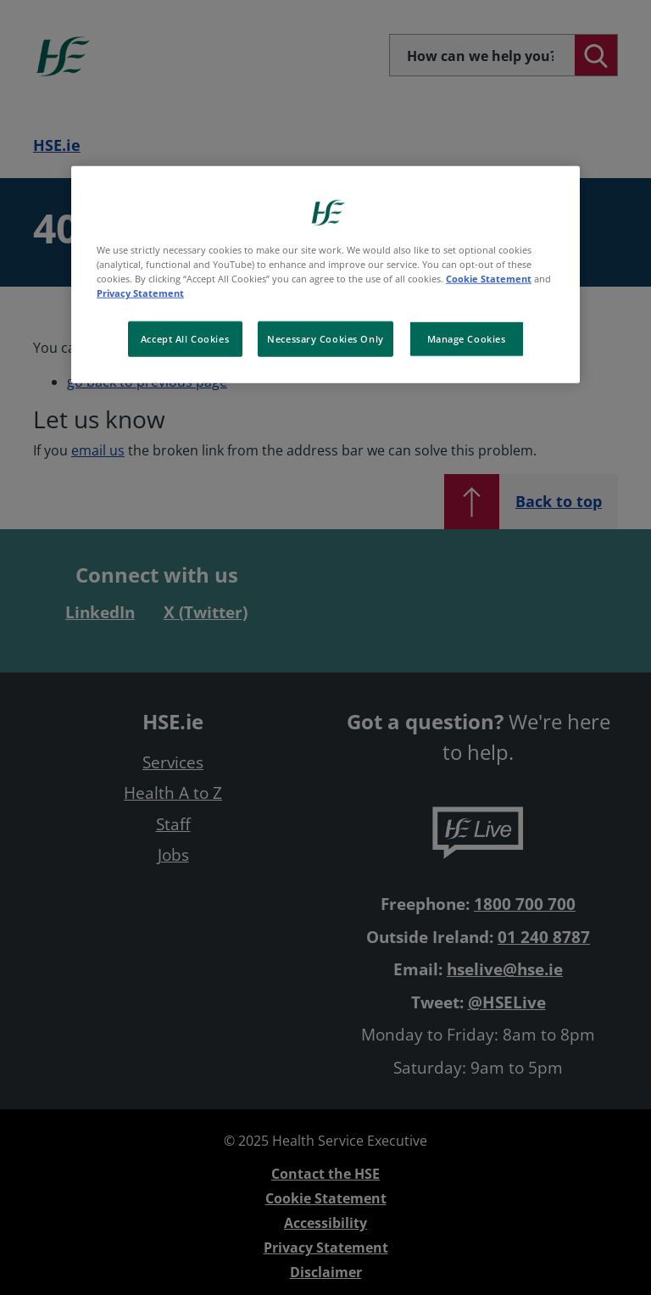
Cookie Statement (488, 278)
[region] (325, 274)
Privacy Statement (140, 293)
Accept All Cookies (185, 338)
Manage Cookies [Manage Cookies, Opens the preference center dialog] (466, 338)
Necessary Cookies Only (325, 338)
